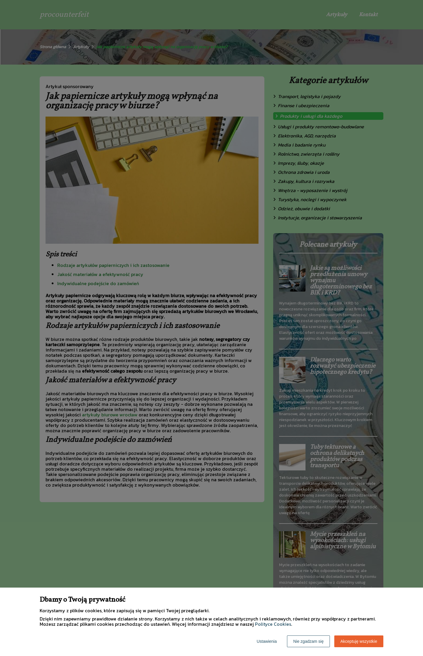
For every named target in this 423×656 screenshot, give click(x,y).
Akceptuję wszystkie (358, 641)
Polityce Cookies (273, 624)
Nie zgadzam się (308, 641)
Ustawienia (267, 641)
